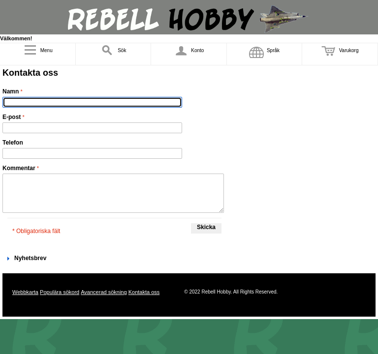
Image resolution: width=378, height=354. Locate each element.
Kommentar (18, 168)
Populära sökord (59, 292)
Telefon (12, 142)
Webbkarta (25, 292)
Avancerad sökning (103, 292)
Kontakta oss (144, 292)
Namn (10, 91)
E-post (11, 117)
